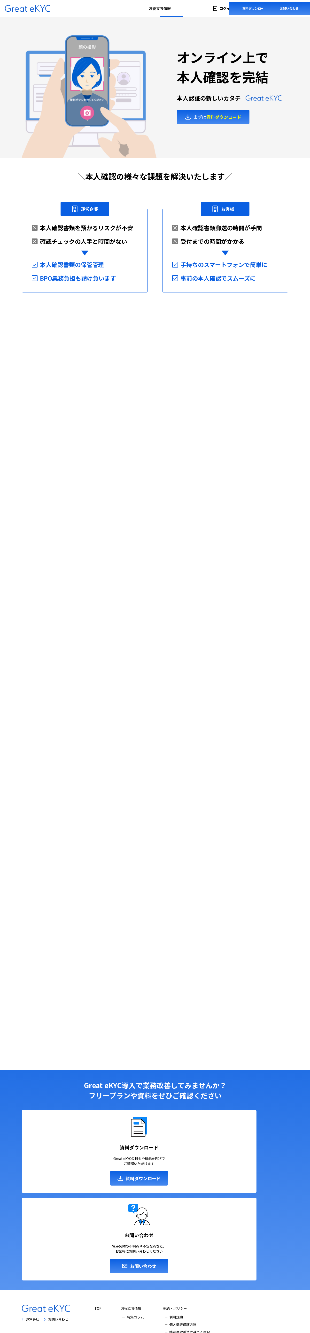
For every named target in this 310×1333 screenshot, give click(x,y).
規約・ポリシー (175, 1242)
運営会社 (32, 1253)
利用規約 (176, 1251)
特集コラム (135, 1251)
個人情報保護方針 (182, 1258)
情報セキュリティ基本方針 (189, 1273)
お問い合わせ (289, 8)
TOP (97, 1242)
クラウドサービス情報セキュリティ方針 (199, 1281)
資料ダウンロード (254, 8)
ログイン (226, 8)
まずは (217, 121)
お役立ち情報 (160, 8)
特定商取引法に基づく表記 (189, 1266)
